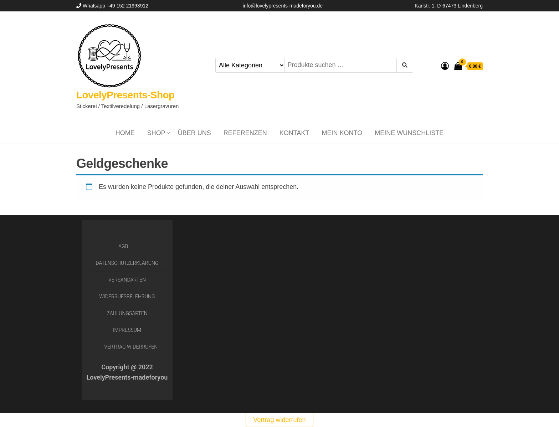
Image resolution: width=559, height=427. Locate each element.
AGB (123, 246)
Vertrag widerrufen (131, 347)
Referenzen (245, 133)
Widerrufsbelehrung (127, 296)
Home (125, 133)
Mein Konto (342, 133)
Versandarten (127, 280)
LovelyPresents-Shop (125, 95)
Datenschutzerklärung (127, 263)
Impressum (127, 330)
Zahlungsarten (127, 313)
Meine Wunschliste (409, 133)
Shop (156, 133)
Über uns (194, 133)
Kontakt (294, 133)
